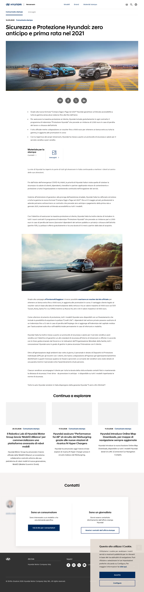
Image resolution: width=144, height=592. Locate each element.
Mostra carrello (127, 4)
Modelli (67, 4)
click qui (123, 567)
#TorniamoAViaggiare (54, 299)
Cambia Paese (136, 4)
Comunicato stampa (14, 12)
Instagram (74, 565)
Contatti (31, 155)
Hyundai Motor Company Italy (39, 564)
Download (118, 286)
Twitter (76, 100)
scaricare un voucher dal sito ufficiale (93, 299)
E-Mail (60, 100)
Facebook (68, 100)
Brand (76, 4)
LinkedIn (84, 100)
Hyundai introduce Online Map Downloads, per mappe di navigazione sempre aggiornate (118, 437)
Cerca (131, 4)
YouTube (84, 565)
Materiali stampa (90, 4)
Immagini (32, 12)
